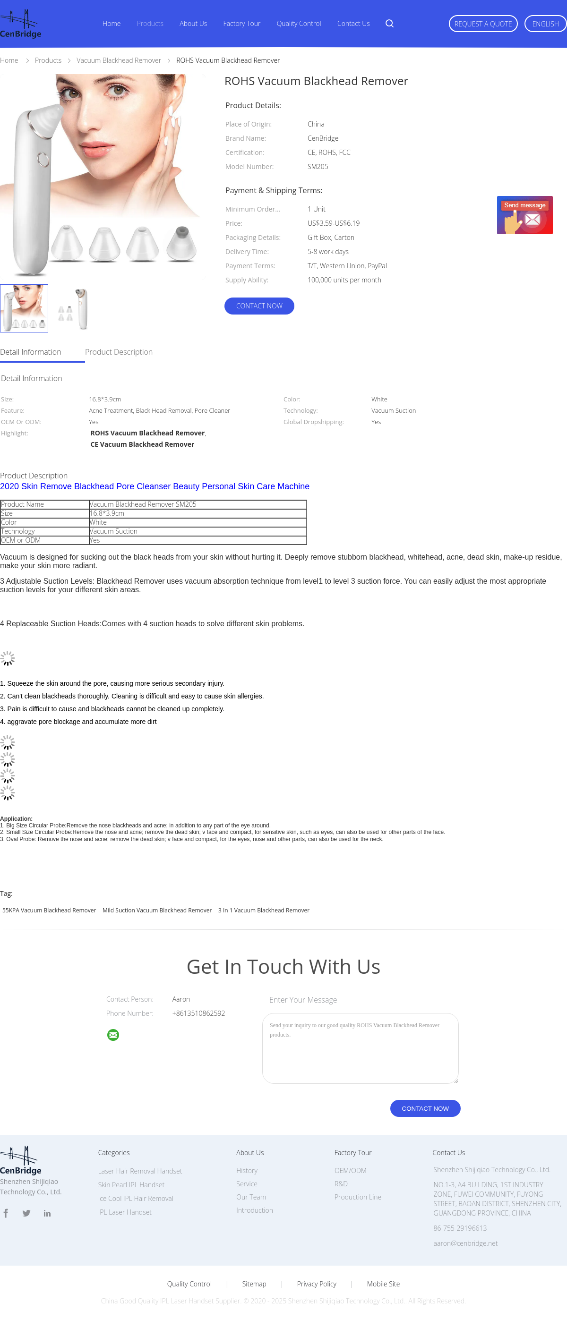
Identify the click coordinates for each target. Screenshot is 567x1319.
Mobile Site (383, 1284)
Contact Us (353, 23)
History (247, 1170)
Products (150, 23)
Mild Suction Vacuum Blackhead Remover (157, 910)
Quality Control (299, 23)
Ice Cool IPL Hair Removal (135, 1198)
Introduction (254, 1210)
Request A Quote (483, 23)
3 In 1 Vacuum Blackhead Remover (263, 910)
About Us (193, 23)
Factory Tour (242, 23)
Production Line (358, 1196)
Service (247, 1183)
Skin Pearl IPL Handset (131, 1184)
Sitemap (254, 1284)
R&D (341, 1183)
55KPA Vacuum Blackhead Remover (49, 910)
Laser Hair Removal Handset (140, 1170)
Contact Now (259, 305)
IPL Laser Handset (125, 1212)
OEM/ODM (351, 1170)
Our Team (251, 1196)
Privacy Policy (316, 1284)
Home (111, 23)
